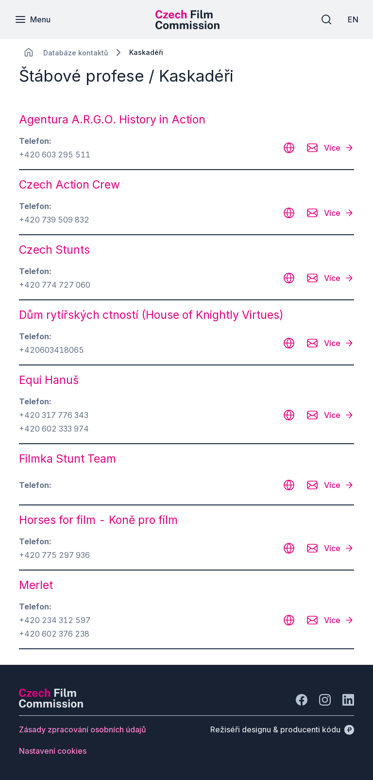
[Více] (339, 148)
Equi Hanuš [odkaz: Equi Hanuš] (49, 380)
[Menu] (32, 19)
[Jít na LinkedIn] (348, 699)
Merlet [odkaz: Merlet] (36, 585)
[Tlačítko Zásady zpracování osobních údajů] (82, 729)
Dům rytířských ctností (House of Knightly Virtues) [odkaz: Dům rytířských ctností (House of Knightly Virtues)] (151, 315)
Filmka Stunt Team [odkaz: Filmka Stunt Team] (67, 459)
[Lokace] (75, 53)
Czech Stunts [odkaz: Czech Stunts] (54, 250)
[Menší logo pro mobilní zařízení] (187, 26)
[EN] (353, 19)
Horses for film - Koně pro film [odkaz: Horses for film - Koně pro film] (98, 520)
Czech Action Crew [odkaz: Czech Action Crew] (69, 184)
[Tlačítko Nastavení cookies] (52, 751)
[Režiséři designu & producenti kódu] (282, 729)
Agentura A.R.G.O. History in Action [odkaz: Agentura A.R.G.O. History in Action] (112, 119)
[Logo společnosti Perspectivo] (51, 705)
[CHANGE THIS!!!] (28, 52)
